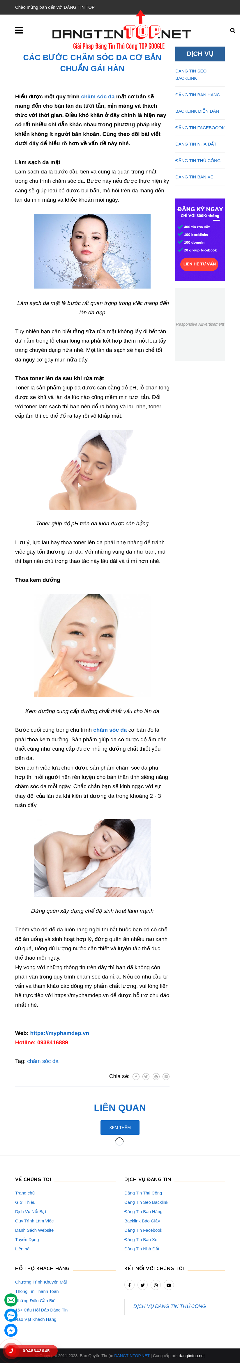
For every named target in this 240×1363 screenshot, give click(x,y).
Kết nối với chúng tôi (154, 1268)
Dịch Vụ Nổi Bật (30, 1211)
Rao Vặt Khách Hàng (36, 1319)
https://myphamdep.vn (59, 1033)
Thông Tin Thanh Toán (37, 1291)
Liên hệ (22, 1248)
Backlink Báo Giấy (142, 1220)
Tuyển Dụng (27, 1239)
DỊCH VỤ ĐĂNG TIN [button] (147, 1179)
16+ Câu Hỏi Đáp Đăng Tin (41, 1309)
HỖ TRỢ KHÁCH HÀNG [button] (42, 1268)
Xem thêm (120, 1127)
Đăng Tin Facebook (143, 1230)
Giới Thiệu (25, 1202)
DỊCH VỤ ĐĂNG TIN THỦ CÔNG (169, 1306)
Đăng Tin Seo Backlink (146, 1202)
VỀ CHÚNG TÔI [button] (33, 1179)
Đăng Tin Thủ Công (143, 1192)
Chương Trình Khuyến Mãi (41, 1281)
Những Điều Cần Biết (36, 1300)
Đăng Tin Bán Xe (140, 1239)
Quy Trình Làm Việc (34, 1220)
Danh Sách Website (34, 1230)
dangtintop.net (192, 1355)
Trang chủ (25, 1192)
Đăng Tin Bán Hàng (143, 1211)
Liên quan (120, 1108)
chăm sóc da (97, 96)
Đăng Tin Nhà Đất (141, 1248)
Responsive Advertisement (200, 324)
